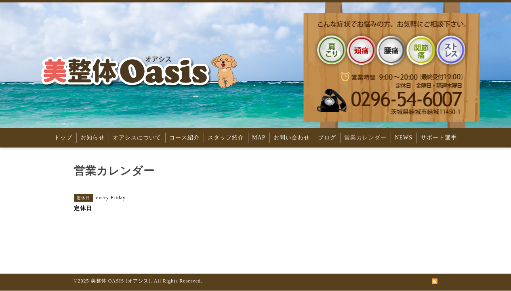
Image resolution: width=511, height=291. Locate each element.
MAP (258, 138)
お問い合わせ (291, 138)
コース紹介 (184, 138)
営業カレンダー (365, 138)
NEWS (403, 138)
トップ (63, 138)
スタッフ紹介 (226, 138)
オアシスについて (137, 138)
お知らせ (92, 138)
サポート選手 (439, 138)
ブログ (327, 138)
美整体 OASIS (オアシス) (121, 281)
